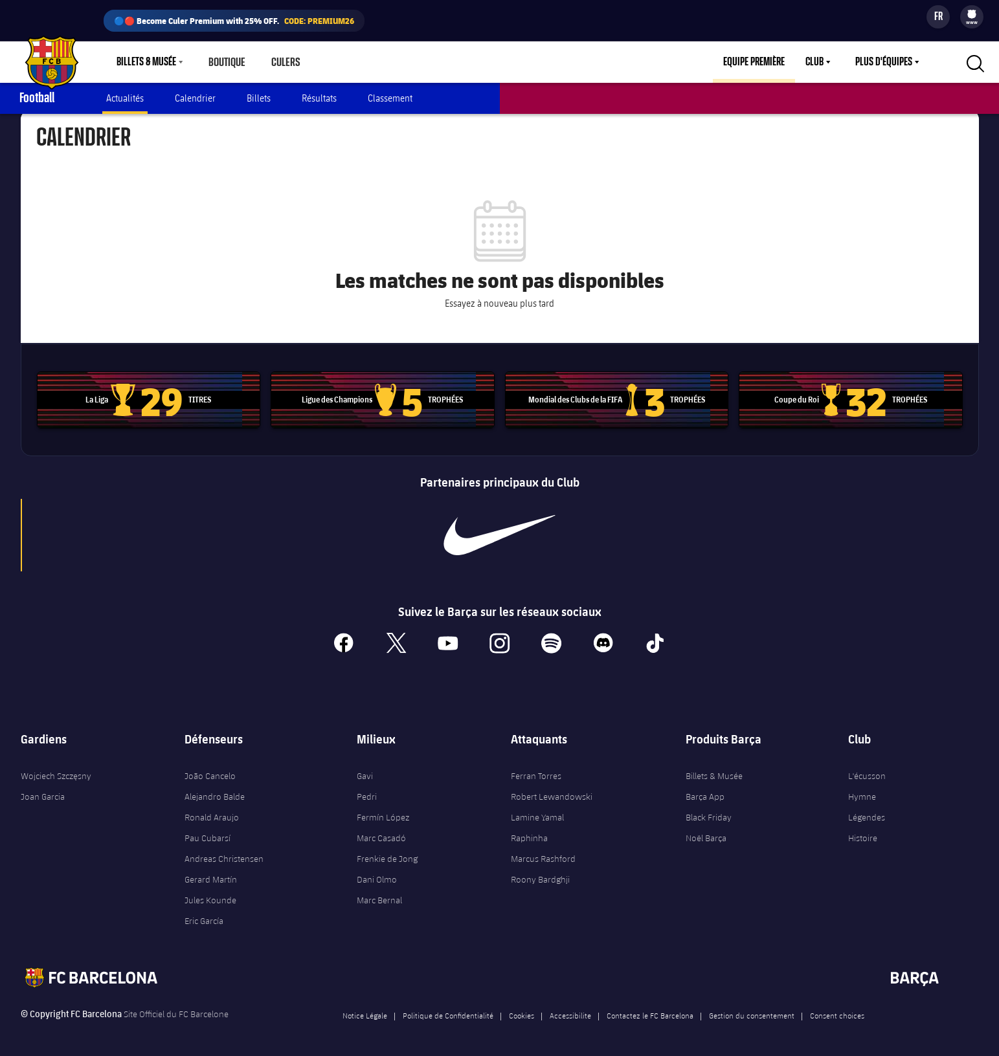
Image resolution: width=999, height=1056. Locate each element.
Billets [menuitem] (259, 98)
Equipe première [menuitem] (754, 62)
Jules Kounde (210, 894)
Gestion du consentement (751, 1009)
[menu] (971, 16)
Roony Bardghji (540, 873)
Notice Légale (364, 1009)
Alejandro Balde (215, 791)
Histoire (862, 832)
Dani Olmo (377, 873)
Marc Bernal (379, 894)
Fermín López (383, 811)
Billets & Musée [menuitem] (146, 62)
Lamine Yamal (537, 811)
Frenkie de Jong (387, 853)
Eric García (204, 915)
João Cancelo (210, 770)
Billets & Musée (714, 770)
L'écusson (867, 770)
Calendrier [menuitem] (195, 98)
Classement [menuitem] (390, 98)
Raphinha (529, 832)
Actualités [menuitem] (125, 98)
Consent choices (837, 1009)
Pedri (367, 791)
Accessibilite (570, 1009)
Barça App (705, 791)
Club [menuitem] (814, 62)
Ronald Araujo (212, 811)
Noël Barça (706, 832)
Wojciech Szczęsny (56, 770)
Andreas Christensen (224, 853)
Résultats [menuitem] (319, 98)
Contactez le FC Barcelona (650, 1009)
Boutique (226, 62)
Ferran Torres (536, 770)
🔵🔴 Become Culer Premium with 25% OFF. (234, 20)
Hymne (862, 791)
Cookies (521, 1009)
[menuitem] (971, 14)
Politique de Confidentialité (448, 1009)
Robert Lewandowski (551, 791)
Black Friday (709, 811)
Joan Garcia (43, 791)
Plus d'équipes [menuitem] (883, 62)
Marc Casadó (381, 832)
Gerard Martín (211, 873)
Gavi (365, 770)
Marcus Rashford (543, 853)
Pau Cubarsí (207, 832)
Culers (283, 62)
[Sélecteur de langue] (938, 16)
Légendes (866, 811)
